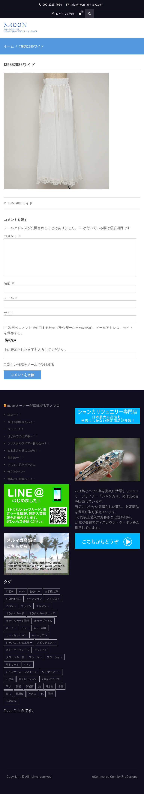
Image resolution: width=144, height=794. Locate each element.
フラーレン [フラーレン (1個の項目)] (35, 657)
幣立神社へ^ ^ (16, 471)
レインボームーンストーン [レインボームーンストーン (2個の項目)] (21, 671)
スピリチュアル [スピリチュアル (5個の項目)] (46, 642)
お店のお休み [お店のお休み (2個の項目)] (14, 598)
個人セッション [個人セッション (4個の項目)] (27, 679)
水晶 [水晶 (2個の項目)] (60, 686)
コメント (12, 236)
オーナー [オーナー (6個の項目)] (11, 627)
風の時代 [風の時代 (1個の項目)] (11, 700)
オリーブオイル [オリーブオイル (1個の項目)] (43, 620)
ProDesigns (129, 776)
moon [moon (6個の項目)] (22, 591)
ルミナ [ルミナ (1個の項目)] (28, 664)
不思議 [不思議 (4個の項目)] (10, 679)
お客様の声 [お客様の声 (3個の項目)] (51, 591)
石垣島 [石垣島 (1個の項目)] (20, 693)
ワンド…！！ (16, 429)
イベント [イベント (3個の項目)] (11, 606)
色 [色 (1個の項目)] (42, 693)
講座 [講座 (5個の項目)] (50, 693)
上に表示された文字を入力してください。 (36, 349)
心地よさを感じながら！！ (24, 450)
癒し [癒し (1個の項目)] (8, 693)
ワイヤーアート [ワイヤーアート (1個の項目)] (51, 671)
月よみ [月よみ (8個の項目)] (49, 686)
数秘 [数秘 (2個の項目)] (18, 686)
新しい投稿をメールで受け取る (30, 364)
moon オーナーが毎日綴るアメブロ (33, 405)
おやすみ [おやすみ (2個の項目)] (35, 591)
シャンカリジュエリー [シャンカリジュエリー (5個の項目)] (19, 642)
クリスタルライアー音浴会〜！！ (29, 443)
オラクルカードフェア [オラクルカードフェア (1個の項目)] (42, 613)
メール (11, 298)
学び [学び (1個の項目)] (8, 686)
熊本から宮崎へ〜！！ (22, 478)
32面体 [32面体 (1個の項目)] (10, 591)
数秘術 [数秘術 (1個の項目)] (30, 686)
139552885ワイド (20, 203)
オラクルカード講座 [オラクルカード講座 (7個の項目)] (17, 620)
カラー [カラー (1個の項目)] (25, 627)
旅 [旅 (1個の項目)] (39, 686)
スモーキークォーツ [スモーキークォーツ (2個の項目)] (17, 649)
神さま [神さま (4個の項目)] (32, 693)
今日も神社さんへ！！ (22, 422)
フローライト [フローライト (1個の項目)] (54, 657)
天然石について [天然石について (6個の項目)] (50, 679)
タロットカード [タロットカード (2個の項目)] (15, 657)
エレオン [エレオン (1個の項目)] (26, 606)
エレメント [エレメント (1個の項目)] (42, 606)
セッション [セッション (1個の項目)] (40, 649)
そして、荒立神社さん (22, 464)
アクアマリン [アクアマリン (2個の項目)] (34, 598)
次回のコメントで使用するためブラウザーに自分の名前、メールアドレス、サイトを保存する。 (68, 330)
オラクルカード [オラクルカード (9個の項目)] (15, 613)
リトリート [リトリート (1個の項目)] (12, 664)
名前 (9, 283)
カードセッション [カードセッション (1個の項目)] (16, 635)
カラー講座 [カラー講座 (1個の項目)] (40, 627)
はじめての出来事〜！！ (23, 436)
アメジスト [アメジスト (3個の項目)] (53, 598)
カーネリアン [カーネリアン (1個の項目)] (39, 635)
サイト (9, 313)
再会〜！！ (15, 414)
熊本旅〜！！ (16, 457)
